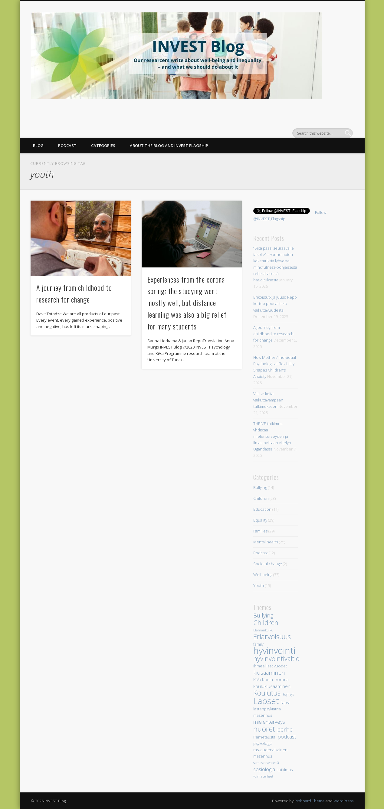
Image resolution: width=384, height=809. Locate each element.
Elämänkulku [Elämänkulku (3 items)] (263, 630)
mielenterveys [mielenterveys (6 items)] (269, 722)
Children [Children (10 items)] (265, 622)
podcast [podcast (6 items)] (287, 736)
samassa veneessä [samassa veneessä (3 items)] (266, 763)
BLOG (38, 145)
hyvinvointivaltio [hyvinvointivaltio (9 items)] (276, 659)
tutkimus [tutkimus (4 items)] (285, 769)
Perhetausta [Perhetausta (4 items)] (264, 737)
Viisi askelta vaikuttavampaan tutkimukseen (268, 400)
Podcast (260, 552)
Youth (258, 585)
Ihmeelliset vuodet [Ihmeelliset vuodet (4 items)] (270, 666)
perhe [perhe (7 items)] (285, 729)
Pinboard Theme (309, 801)
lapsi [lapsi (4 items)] (285, 702)
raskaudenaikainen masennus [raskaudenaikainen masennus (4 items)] (270, 753)
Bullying (260, 487)
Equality (260, 520)
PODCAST (67, 145)
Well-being (262, 574)
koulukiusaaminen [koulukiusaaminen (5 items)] (271, 686)
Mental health (265, 542)
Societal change (267, 563)
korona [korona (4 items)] (282, 679)
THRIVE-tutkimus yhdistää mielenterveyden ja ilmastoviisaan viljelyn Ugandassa (272, 436)
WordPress (343, 801)
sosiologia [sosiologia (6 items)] (264, 769)
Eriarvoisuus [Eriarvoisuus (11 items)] (272, 637)
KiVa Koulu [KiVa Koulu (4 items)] (263, 679)
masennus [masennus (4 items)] (262, 715)
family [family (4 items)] (258, 644)
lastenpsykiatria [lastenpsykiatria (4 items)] (267, 709)
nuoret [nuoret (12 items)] (264, 728)
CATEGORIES (103, 145)
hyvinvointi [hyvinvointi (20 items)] (274, 650)
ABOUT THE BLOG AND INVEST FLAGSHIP (169, 145)
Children (261, 498)
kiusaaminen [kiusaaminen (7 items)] (269, 672)
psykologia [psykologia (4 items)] (263, 743)
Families (260, 531)
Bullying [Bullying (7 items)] (263, 615)
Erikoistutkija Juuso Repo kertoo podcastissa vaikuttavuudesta (275, 303)
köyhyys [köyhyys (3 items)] (288, 694)
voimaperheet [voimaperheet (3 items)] (263, 776)
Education (262, 509)
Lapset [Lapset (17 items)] (266, 701)
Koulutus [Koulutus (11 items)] (267, 693)
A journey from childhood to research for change (273, 334)
